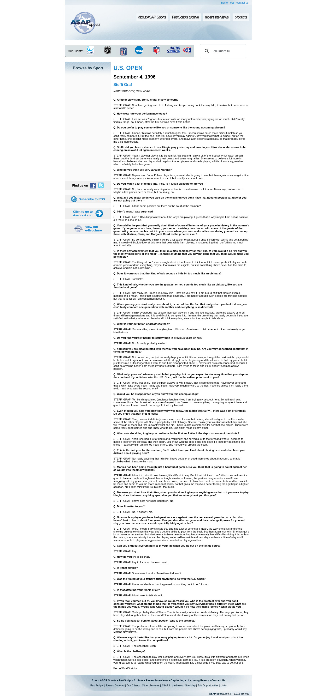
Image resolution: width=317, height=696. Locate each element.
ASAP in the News (172, 685)
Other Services (150, 685)
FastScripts (97, 685)
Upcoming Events (198, 680)
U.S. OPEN (127, 68)
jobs (232, 2)
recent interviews (216, 17)
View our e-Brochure (93, 228)
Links (223, 685)
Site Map (190, 685)
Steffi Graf (122, 85)
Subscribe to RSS (92, 199)
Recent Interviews (157, 680)
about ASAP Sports (152, 17)
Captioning (177, 680)
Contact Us (218, 680)
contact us (242, 2)
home (224, 2)
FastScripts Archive (131, 680)
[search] (222, 51)
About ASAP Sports (104, 680)
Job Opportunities (208, 685)
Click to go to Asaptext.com (83, 213)
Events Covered (115, 685)
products (241, 17)
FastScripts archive (185, 17)
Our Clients (133, 685)
